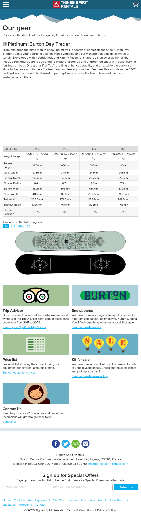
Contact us (9, 422)
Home (7, 500)
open (6, 3)
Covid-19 (20, 500)
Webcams (25, 504)
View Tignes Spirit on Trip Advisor (24, 327)
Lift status (9, 504)
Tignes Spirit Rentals (70, 4)
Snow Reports (118, 500)
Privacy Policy (106, 510)
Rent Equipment (39, 500)
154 (28, 226)
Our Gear (59, 500)
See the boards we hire (86, 327)
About (102, 500)
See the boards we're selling (90, 376)
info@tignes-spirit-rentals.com (108, 463)
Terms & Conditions (80, 510)
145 (13, 226)
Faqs (91, 500)
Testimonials (77, 500)
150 (20, 226)
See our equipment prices (19, 372)
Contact (40, 504)
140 (5, 226)
